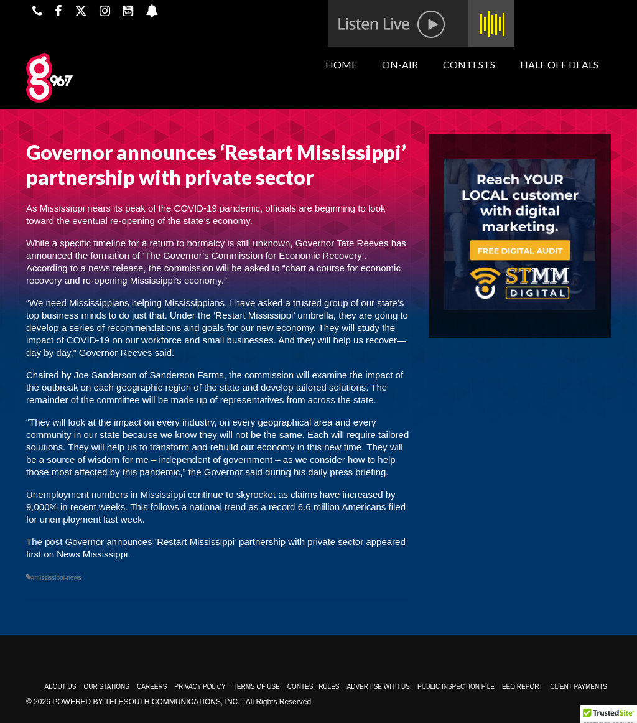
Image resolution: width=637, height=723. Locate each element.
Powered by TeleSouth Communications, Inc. (145, 701)
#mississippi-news (56, 577)
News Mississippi (92, 554)
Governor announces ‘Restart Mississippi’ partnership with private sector (214, 541)
